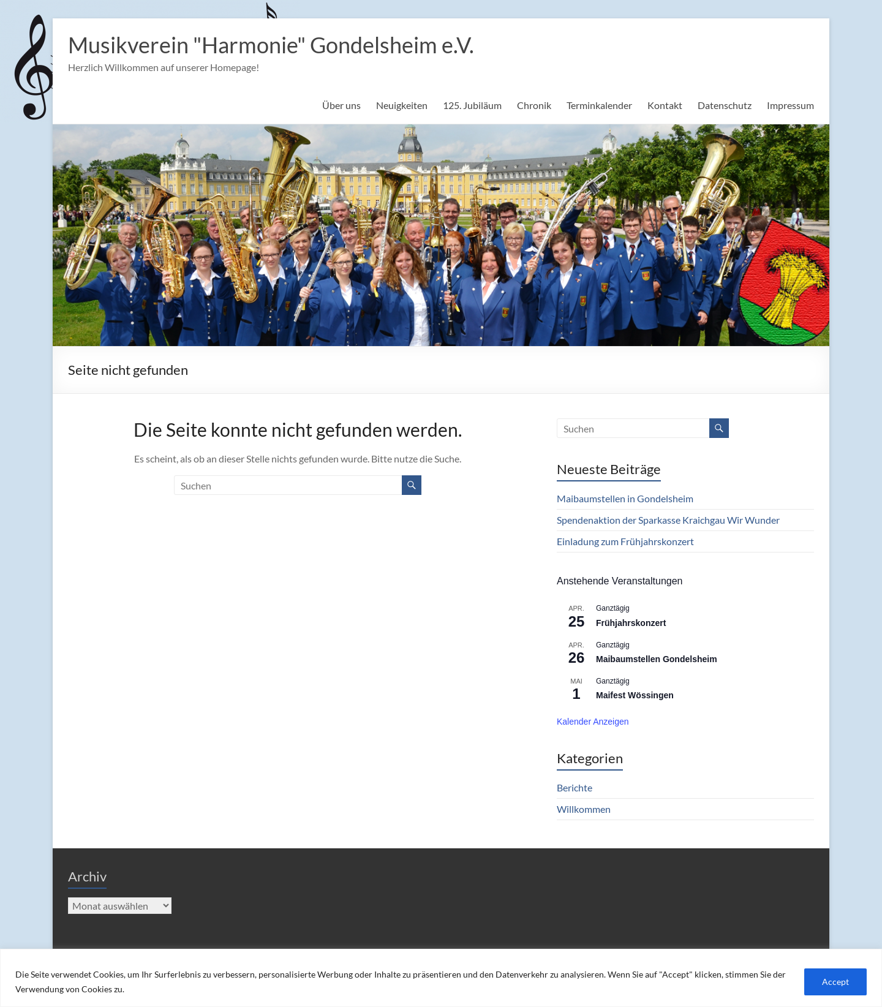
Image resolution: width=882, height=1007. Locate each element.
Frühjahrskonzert (631, 623)
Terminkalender (599, 105)
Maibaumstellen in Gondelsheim (625, 498)
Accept (835, 981)
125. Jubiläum (472, 105)
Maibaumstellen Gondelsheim (656, 659)
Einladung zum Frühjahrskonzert (625, 541)
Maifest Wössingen (635, 695)
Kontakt (664, 105)
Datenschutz (725, 105)
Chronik (534, 105)
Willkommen (584, 809)
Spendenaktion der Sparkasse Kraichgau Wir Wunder (668, 520)
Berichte (574, 787)
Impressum (790, 105)
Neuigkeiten (402, 105)
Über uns (341, 105)
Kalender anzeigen (593, 721)
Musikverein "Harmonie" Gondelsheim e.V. (271, 44)
